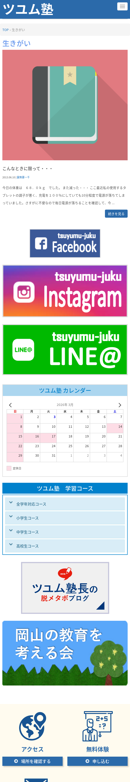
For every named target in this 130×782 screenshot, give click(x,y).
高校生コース (27, 546)
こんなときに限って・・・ (27, 168)
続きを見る (116, 213)
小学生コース (27, 518)
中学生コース (27, 532)
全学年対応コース (31, 504)
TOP (5, 29)
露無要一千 (23, 177)
